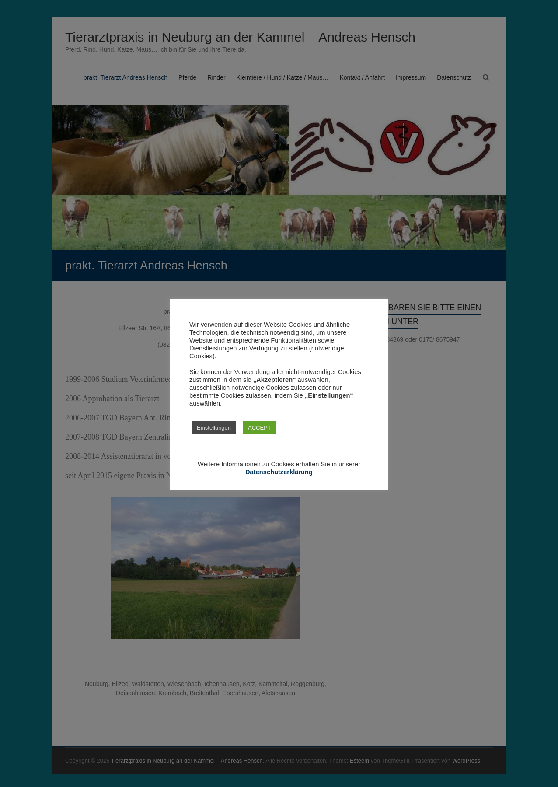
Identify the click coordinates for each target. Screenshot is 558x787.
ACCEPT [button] (259, 427)
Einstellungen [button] (214, 427)
